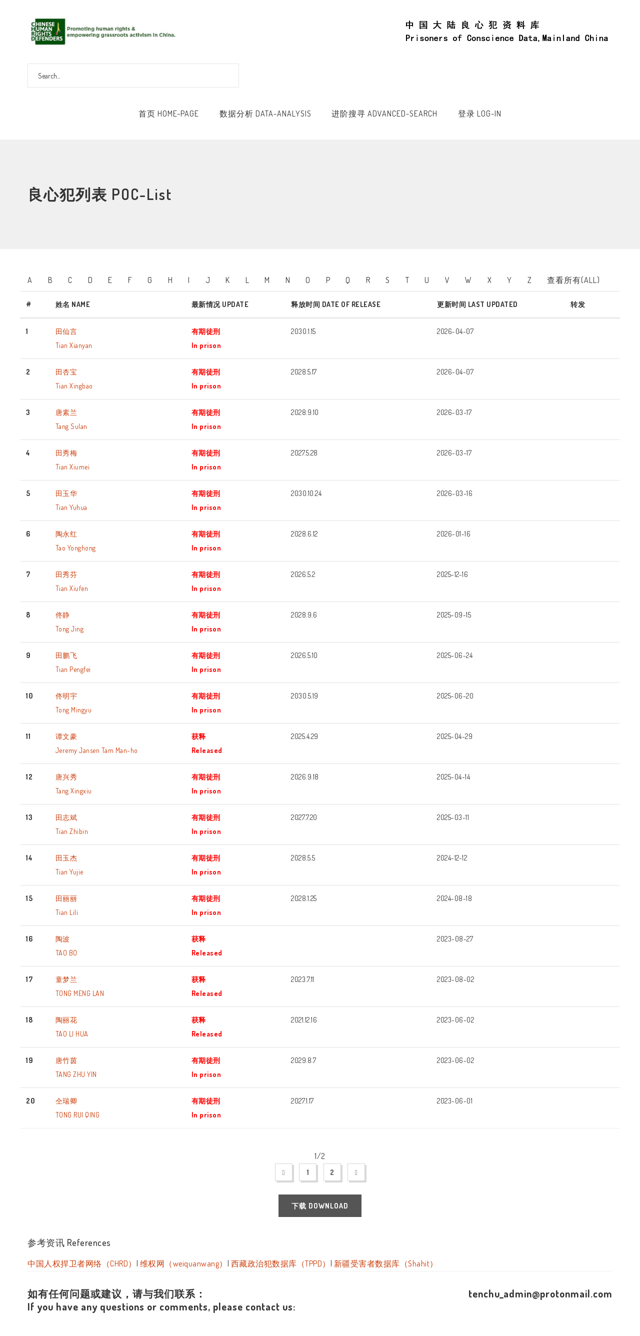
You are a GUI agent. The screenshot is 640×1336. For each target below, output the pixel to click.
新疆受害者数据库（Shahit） (386, 1263)
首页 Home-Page (168, 113)
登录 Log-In (480, 113)
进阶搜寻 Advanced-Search (385, 113)
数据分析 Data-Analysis (266, 113)
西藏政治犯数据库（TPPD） (280, 1263)
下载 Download (320, 1206)
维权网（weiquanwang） (184, 1263)
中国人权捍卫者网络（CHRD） (82, 1263)
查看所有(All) (573, 280)
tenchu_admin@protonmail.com (540, 1293)
